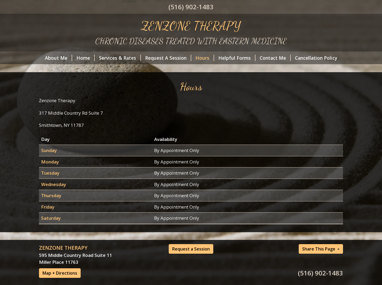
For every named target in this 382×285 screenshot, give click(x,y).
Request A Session (168, 58)
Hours (205, 58)
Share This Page (319, 249)
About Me (58, 58)
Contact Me (275, 58)
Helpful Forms (236, 58)
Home (85, 58)
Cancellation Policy (316, 58)
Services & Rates (120, 58)
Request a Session (191, 249)
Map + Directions (59, 273)
